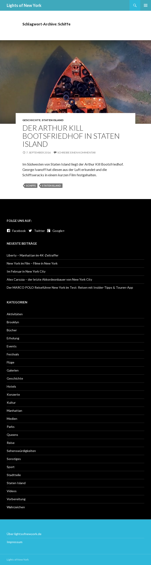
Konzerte (13, 394)
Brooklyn (13, 322)
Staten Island (52, 120)
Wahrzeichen (16, 507)
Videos (12, 491)
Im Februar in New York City (26, 271)
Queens (12, 435)
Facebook (16, 231)
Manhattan (14, 410)
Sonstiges (14, 459)
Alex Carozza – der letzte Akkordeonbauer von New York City (49, 279)
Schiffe (31, 185)
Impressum (14, 542)
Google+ (56, 231)
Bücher (12, 330)
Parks (11, 426)
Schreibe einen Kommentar (76, 152)
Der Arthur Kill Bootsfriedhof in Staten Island (71, 135)
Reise (11, 443)
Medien (12, 418)
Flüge (10, 362)
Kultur (11, 402)
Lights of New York (24, 5)
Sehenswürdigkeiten (21, 451)
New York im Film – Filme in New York (32, 263)
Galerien (13, 370)
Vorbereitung (16, 499)
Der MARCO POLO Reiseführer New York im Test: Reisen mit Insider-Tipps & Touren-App (70, 287)
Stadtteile (14, 475)
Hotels (11, 386)
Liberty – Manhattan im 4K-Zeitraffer (32, 255)
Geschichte (31, 120)
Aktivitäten (15, 314)
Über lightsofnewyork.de (24, 534)
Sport (11, 467)
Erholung (13, 338)
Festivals (13, 354)
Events (12, 346)
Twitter (36, 231)
